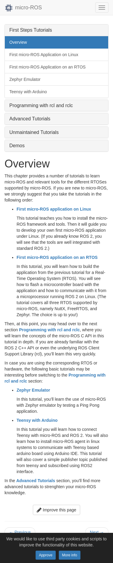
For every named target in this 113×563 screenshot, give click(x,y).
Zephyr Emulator (24, 79)
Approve (45, 555)
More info (69, 555)
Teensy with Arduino (28, 91)
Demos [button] (17, 145)
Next (97, 532)
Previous (20, 532)
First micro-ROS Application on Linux (43, 54)
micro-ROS (23, 8)
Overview (18, 42)
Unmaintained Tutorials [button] (34, 132)
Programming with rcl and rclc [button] (41, 105)
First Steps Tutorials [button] (30, 30)
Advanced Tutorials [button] (29, 118)
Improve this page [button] (56, 509)
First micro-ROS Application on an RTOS (47, 67)
